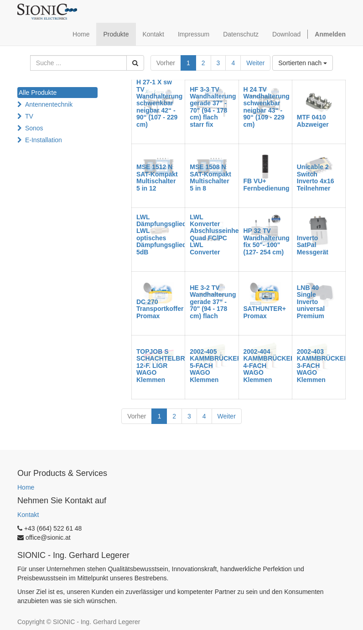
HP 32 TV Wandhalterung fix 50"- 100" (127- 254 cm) (267, 241)
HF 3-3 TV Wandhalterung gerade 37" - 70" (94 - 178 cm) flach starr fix (213, 107)
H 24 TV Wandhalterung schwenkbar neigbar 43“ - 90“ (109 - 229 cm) (267, 107)
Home (25, 487)
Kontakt (28, 514)
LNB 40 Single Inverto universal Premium (311, 302)
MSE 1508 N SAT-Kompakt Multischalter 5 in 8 (210, 177)
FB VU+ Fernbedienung (267, 184)
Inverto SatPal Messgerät (312, 245)
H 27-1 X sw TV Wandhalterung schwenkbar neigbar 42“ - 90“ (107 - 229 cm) (159, 103)
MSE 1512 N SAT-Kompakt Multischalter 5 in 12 (157, 177)
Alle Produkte (38, 92)
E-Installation (43, 140)
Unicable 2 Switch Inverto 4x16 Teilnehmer (315, 177)
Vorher (165, 63)
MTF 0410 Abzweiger (313, 121)
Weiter (255, 63)
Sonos (34, 128)
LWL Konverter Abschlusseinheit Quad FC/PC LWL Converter (216, 234)
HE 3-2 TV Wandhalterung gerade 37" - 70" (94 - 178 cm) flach (213, 302)
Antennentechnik (49, 104)
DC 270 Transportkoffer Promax (159, 309)
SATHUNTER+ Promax (265, 312)
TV (29, 116)
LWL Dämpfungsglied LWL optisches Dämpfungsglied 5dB (161, 234)
